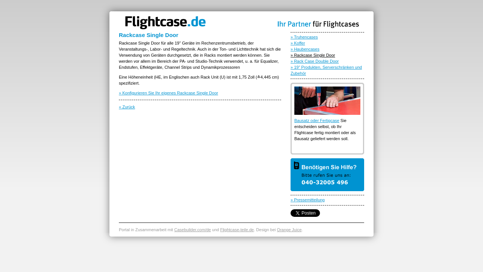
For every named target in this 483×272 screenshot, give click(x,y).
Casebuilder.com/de (192, 229)
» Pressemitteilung (308, 200)
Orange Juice (289, 229)
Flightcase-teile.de (237, 229)
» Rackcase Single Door (313, 55)
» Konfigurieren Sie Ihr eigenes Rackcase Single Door (168, 93)
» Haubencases (305, 49)
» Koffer (298, 43)
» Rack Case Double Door (315, 61)
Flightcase (165, 22)
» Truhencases (304, 37)
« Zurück (127, 107)
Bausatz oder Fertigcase (316, 120)
